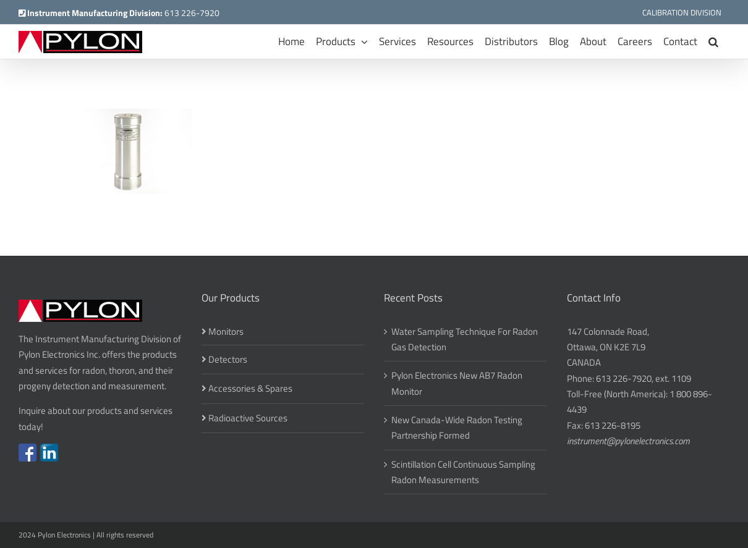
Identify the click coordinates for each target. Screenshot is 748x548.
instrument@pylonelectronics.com (628, 441)
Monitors (226, 331)
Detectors (227, 359)
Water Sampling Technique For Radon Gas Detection (464, 339)
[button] (713, 42)
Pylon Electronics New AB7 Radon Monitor (456, 383)
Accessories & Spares (250, 388)
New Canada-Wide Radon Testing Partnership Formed (456, 427)
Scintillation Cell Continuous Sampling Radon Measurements (463, 472)
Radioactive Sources (247, 418)
